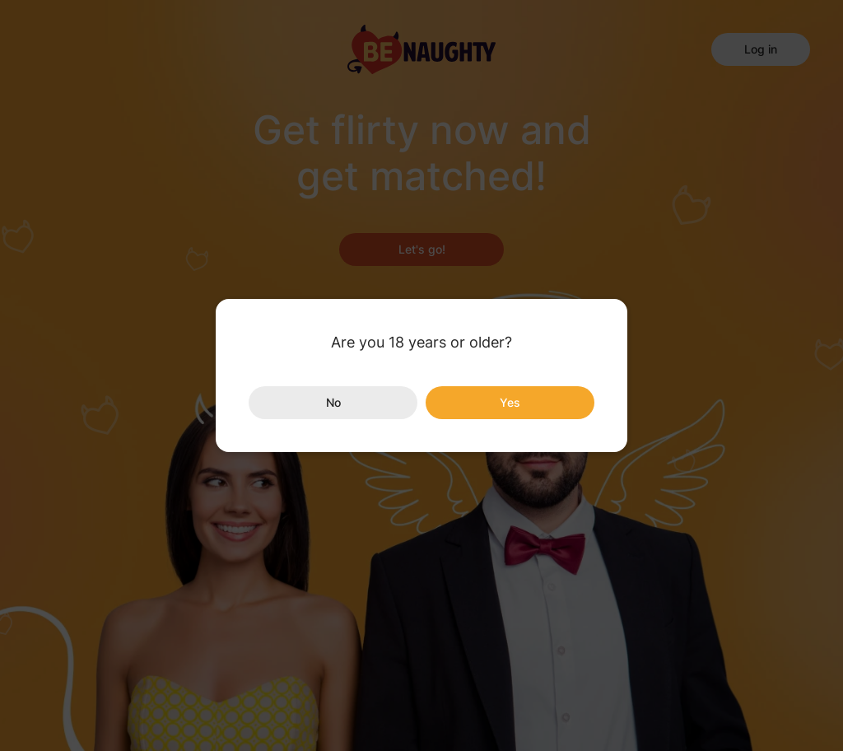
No (333, 402)
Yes (510, 402)
